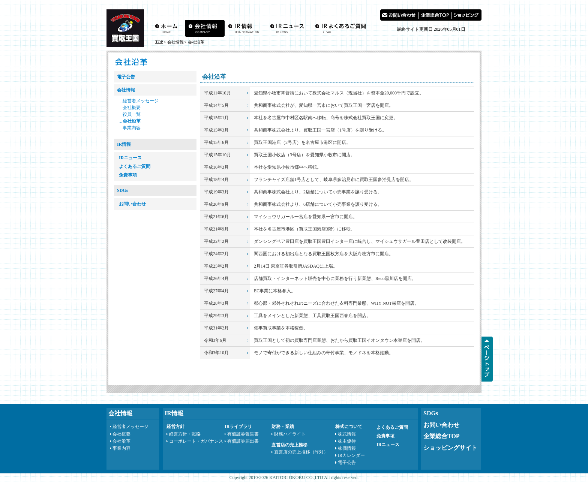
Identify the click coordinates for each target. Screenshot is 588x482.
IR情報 (245, 28)
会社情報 (205, 28)
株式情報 (347, 434)
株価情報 (347, 448)
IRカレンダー (351, 455)
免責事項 (128, 175)
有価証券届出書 (243, 441)
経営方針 (175, 426)
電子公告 (126, 76)
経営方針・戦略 (185, 434)
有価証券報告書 (243, 434)
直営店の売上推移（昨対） (301, 452)
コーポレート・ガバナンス (196, 441)
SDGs (122, 190)
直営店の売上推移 (290, 445)
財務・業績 (283, 426)
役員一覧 (132, 114)
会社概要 (132, 107)
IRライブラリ (238, 426)
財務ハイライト (290, 434)
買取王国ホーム (168, 28)
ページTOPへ (487, 359)
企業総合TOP (441, 436)
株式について (348, 426)
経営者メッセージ (141, 100)
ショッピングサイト (450, 448)
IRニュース (288, 28)
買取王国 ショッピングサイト (467, 15)
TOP (159, 41)
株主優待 (347, 441)
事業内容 (132, 127)
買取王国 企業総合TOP (435, 15)
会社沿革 (132, 121)
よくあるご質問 (342, 28)
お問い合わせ (399, 15)
